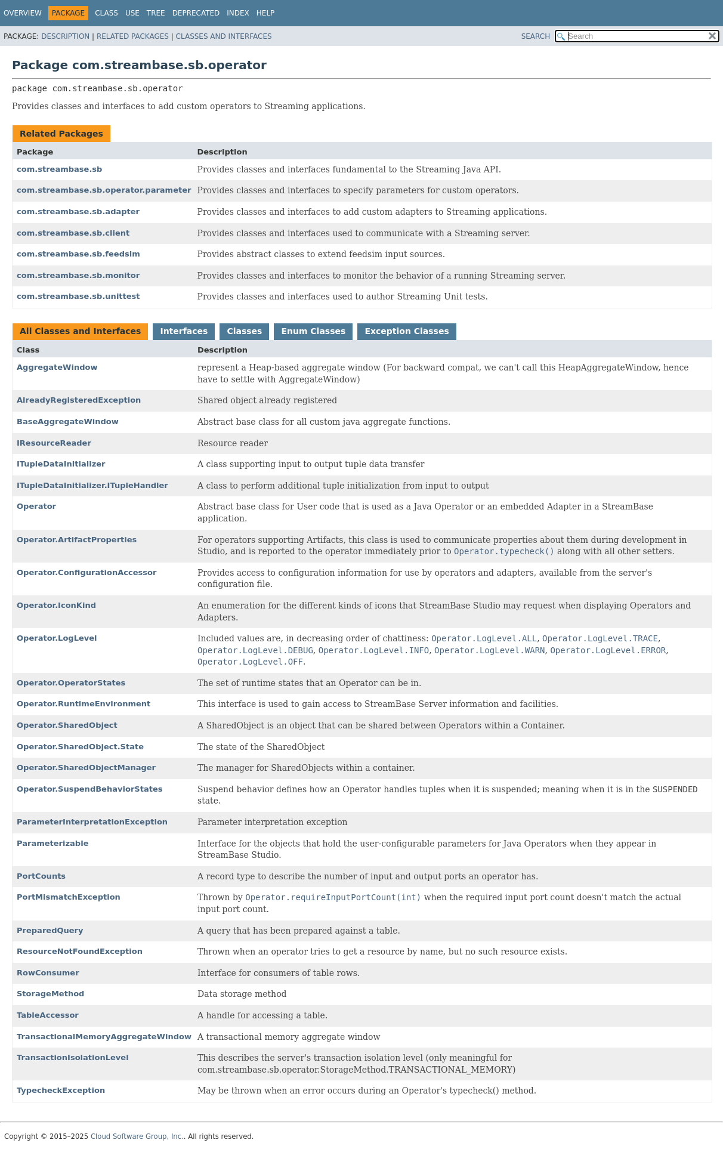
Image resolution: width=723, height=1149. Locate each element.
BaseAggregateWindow (68, 421)
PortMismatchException (68, 896)
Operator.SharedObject (67, 725)
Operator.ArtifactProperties (77, 539)
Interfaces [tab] (184, 331)
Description (65, 36)
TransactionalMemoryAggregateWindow (104, 1036)
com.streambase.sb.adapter (78, 211)
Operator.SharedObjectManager (86, 767)
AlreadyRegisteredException (79, 400)
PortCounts (41, 876)
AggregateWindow (57, 367)
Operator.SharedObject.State (80, 746)
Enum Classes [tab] (313, 331)
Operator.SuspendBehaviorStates (89, 788)
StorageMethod (50, 993)
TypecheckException (61, 1090)
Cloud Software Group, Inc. (137, 1136)
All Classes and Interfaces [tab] (80, 331)
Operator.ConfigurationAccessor (86, 572)
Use (132, 13)
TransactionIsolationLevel (73, 1057)
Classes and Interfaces (224, 36)
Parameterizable (52, 843)
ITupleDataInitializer (61, 463)
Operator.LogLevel (57, 638)
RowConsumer (48, 972)
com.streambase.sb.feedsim (78, 253)
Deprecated (196, 13)
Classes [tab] (244, 331)
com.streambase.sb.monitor (78, 275)
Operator (36, 506)
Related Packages (133, 36)
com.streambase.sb (59, 169)
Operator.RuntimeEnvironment (83, 703)
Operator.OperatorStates (71, 682)
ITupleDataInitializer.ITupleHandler (92, 485)
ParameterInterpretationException (92, 821)
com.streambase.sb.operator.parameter (104, 190)
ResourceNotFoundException (80, 951)
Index (238, 13)
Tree (156, 13)
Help (266, 13)
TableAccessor (48, 1015)
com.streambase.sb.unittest (78, 296)
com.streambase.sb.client (73, 232)
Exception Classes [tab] (406, 331)
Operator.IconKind (56, 605)
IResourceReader (54, 442)
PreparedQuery (50, 930)
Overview (23, 13)
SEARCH (536, 36)
